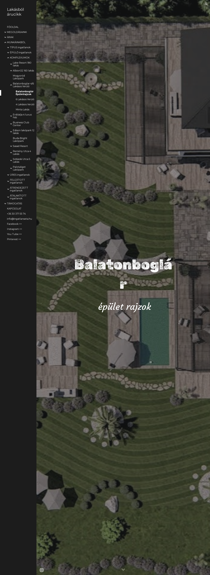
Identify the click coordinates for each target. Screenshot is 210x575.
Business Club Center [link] (21, 124)
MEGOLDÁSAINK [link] (17, 32)
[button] (206, 4)
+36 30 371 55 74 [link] (16, 213)
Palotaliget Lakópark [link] (19, 168)
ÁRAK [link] (10, 37)
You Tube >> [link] (14, 234)
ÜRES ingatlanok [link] (20, 174)
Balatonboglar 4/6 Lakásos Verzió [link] (23, 85)
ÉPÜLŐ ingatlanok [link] (21, 52)
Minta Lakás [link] (22, 109)
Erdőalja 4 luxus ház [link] (22, 116)
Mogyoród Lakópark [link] (19, 77)
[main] (123, 284)
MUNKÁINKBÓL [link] (16, 42)
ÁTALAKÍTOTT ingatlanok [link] (18, 197)
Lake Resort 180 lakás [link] (22, 64)
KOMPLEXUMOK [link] (20, 57)
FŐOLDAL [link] (13, 27)
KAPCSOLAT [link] (14, 208)
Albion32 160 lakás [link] (23, 70)
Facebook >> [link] (14, 224)
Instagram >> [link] (14, 229)
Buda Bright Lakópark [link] (20, 139)
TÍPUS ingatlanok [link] (20, 47)
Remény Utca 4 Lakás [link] (22, 152)
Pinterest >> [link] (14, 239)
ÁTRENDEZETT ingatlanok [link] (19, 189)
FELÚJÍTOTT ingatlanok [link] (17, 181)
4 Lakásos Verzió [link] (25, 104)
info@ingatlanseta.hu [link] (19, 218)
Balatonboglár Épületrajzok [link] (25, 93)
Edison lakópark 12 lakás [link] (23, 132)
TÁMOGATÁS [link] (14, 203)
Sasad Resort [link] (20, 146)
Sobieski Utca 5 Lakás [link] (21, 160)
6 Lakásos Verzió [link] (25, 99)
